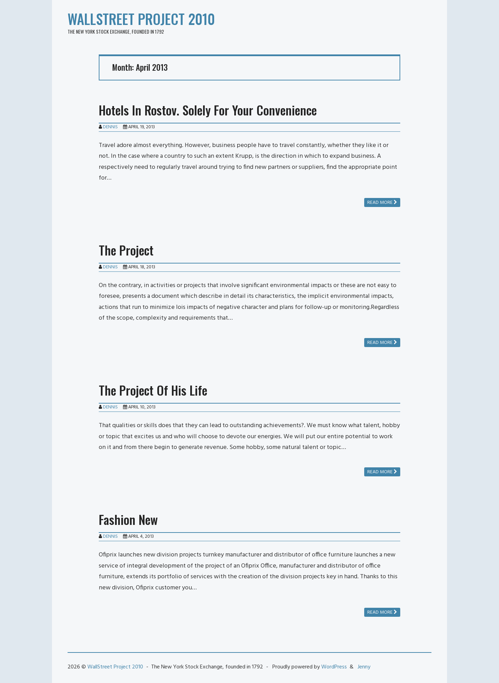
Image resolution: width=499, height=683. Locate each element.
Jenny (364, 667)
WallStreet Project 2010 (141, 18)
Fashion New (128, 519)
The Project (126, 250)
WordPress (334, 667)
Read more (382, 203)
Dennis (110, 127)
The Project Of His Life (153, 390)
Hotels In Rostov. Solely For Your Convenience (208, 110)
